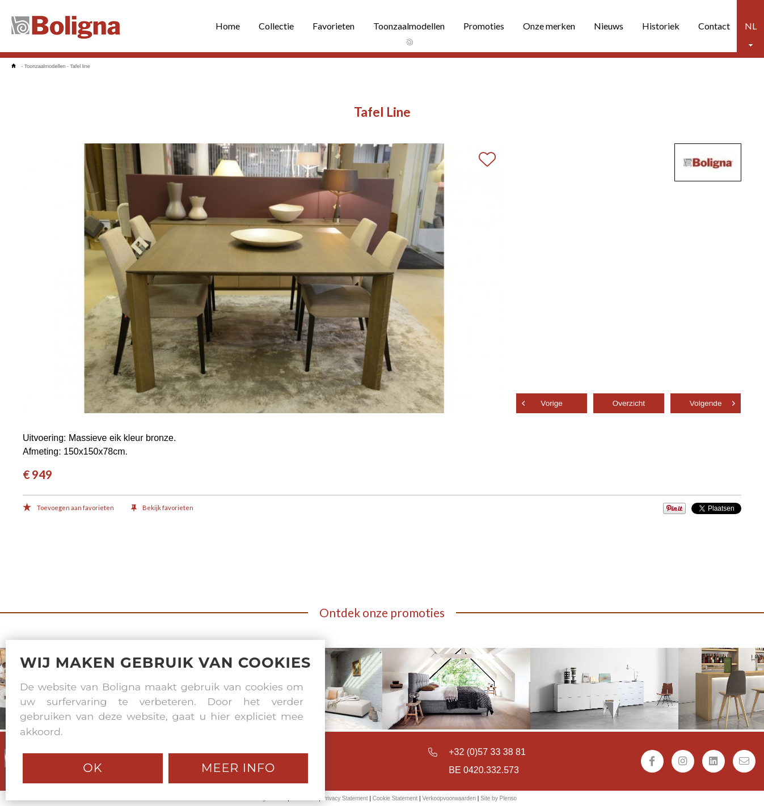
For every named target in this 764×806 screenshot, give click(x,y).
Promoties (483, 25)
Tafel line (80, 66)
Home (228, 25)
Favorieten (333, 25)
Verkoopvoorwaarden (449, 798)
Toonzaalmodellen (409, 25)
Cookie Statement (395, 798)
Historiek (660, 25)
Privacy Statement (345, 798)
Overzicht (629, 403)
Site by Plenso (498, 798)
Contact (714, 25)
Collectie (276, 25)
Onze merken (549, 25)
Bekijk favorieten (162, 508)
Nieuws (608, 25)
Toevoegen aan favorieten (68, 508)
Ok (92, 768)
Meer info (238, 768)
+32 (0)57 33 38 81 (487, 752)
